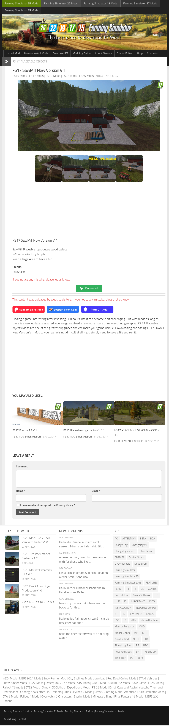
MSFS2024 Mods (30, 679)
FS (135, 590)
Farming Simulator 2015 (128, 583)
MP (136, 634)
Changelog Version (125, 552)
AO (116, 539)
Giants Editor (125, 54)
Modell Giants (122, 634)
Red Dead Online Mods (121, 679)
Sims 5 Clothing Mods (108, 693)
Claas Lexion (146, 552)
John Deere (135, 615)
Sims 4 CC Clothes (53, 688)
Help (140, 54)
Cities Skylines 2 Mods (78, 693)
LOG (117, 621)
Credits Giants (136, 558)
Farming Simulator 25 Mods (18, 712)
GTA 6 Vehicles (147, 679)
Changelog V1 (139, 546)
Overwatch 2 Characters (56, 697)
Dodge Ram (141, 565)
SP (137, 652)
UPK (140, 659)
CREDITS (119, 558)
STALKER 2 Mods (119, 684)
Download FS (60, 54)
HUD (117, 602)
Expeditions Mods (78, 688)
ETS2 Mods (33, 688)
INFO (152, 602)
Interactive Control (146, 609)
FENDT (118, 590)
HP (156, 596)
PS (137, 646)
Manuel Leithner (149, 621)
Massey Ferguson (125, 627)
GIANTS (152, 590)
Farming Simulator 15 (126, 577)
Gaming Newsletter (32, 693)
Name (20, 492)
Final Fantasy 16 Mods (128, 697)
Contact (22, 720)
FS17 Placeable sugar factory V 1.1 (85, 431)
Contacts (152, 54)
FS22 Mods (36, 684)
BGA (152, 539)
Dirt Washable (122, 565)
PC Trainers (54, 693)
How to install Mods (36, 54)
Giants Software (142, 596)
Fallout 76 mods (13, 688)
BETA (143, 539)
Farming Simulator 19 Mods (79, 712)
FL (128, 590)
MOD (142, 627)
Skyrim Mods (82, 697)
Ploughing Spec (123, 646)
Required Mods (123, 652)
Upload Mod (13, 54)
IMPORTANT (138, 602)
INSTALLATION (123, 609)
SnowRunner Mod (54, 679)
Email (96, 492)
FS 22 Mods (99, 688)
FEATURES (152, 583)
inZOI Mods (10, 679)
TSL (132, 659)
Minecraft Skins (102, 697)
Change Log (121, 546)
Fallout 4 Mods (29, 697)
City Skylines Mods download (86, 679)
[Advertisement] (88, 212)
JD (124, 615)
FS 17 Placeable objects (31, 62)
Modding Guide (82, 54)
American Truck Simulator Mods (144, 693)
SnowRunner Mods (15, 684)
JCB (116, 615)
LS (125, 621)
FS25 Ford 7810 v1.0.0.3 (38, 603)
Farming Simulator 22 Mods (48, 712)
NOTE (136, 640)
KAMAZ (150, 615)
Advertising (10, 720)
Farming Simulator (125, 571)
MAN (133, 621)
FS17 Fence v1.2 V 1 (25, 431)
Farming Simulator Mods (20, 3)
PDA (146, 640)
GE (142, 590)
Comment (22, 467)
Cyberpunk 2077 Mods (60, 684)
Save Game (139, 684)
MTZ (144, 634)
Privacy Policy (64, 506)
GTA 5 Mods (10, 697)
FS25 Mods (155, 684)
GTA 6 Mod (99, 684)
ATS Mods (83, 684)
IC (125, 602)
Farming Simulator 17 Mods (109, 712)
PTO (145, 646)
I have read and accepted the (46, 506)
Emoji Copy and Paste (123, 688)
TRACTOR (120, 659)
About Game (102, 54)
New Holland (122, 640)
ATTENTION (129, 539)
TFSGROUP (149, 652)
